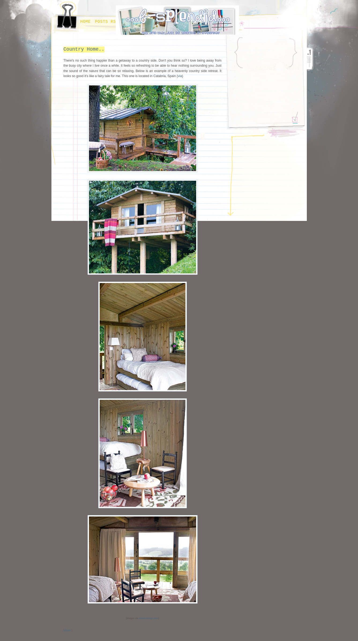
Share (67, 630)
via (180, 76)
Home (85, 21)
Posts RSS (106, 21)
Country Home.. (84, 49)
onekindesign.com (148, 618)
